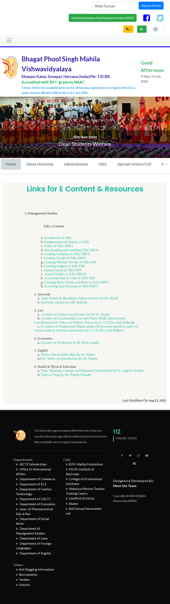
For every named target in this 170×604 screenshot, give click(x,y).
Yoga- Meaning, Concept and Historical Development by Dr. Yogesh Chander (92, 370)
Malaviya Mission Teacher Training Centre (85, 491)
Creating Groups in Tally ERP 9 (65, 258)
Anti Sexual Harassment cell (84, 511)
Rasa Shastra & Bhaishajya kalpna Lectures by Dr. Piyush (80, 298)
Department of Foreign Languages (33, 546)
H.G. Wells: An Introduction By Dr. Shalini (69, 358)
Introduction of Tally (58, 238)
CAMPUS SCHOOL (80, 498)
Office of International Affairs (33, 471)
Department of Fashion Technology (34, 491)
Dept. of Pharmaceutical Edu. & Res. (34, 511)
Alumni (72, 503)
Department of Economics (35, 504)
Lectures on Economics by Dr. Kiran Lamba (70, 342)
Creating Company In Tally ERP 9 (67, 254)
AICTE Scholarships (31, 464)
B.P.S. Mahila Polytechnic (84, 464)
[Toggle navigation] (9, 40)
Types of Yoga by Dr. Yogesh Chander (66, 374)
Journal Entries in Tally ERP (63, 270)
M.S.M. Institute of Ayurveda (80, 471)
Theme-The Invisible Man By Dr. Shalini (68, 354)
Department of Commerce (35, 479)
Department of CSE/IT (33, 499)
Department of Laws (32, 538)
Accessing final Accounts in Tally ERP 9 (71, 286)
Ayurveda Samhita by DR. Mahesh (64, 302)
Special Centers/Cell (134, 164)
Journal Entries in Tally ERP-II (65, 274)
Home (11, 164)
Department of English (33, 553)
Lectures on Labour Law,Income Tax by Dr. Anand (75, 314)
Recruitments (26, 574)
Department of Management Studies (30, 531)
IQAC (103, 164)
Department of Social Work (32, 521)
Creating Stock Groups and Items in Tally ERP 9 (76, 282)
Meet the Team (124, 486)
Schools (23, 585)
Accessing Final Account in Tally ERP (69, 278)
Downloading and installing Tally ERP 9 (71, 250)
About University (40, 164)
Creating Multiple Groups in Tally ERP (70, 262)
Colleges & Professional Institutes (84, 481)
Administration (76, 164)
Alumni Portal (151, 5)
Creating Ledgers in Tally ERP (64, 266)
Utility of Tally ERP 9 (58, 246)
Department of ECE (31, 484)
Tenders (23, 579)
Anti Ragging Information (35, 569)
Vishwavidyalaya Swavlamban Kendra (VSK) (102, 18)
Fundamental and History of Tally (66, 242)
